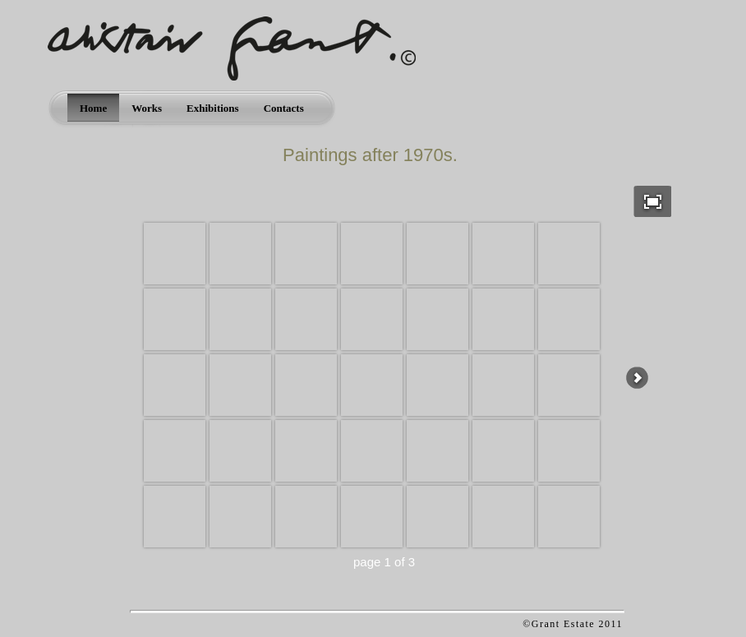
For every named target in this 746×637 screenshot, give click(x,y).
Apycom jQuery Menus (448, 624)
